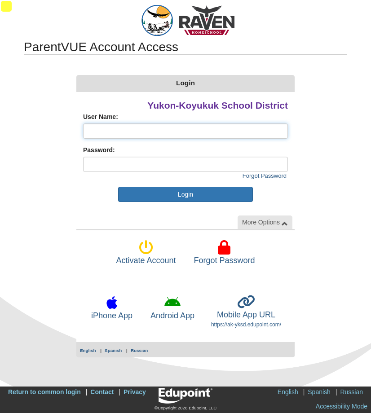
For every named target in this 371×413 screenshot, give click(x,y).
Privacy (135, 391)
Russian (139, 350)
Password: (99, 150)
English (88, 350)
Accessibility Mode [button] (341, 406)
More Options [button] (265, 222)
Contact (102, 391)
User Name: (100, 116)
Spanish (113, 350)
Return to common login (44, 391)
